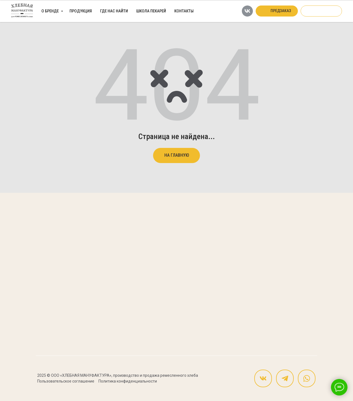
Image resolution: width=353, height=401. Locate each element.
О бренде (50, 11)
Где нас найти (114, 11)
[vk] (247, 11)
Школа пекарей (151, 11)
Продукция (80, 11)
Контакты (184, 11)
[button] (277, 11)
